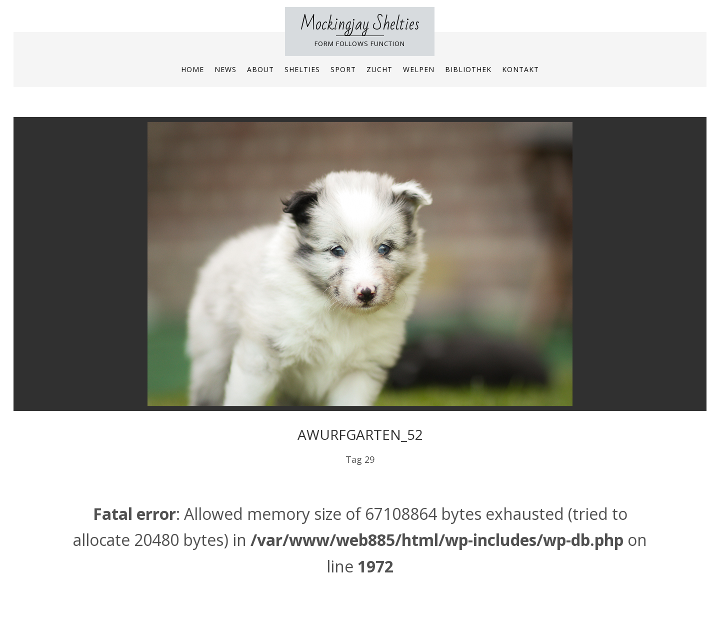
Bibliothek (468, 69)
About (260, 69)
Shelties (302, 69)
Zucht (379, 69)
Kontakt (520, 69)
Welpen (418, 69)
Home (192, 69)
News (225, 69)
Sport (343, 69)
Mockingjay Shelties (360, 24)
